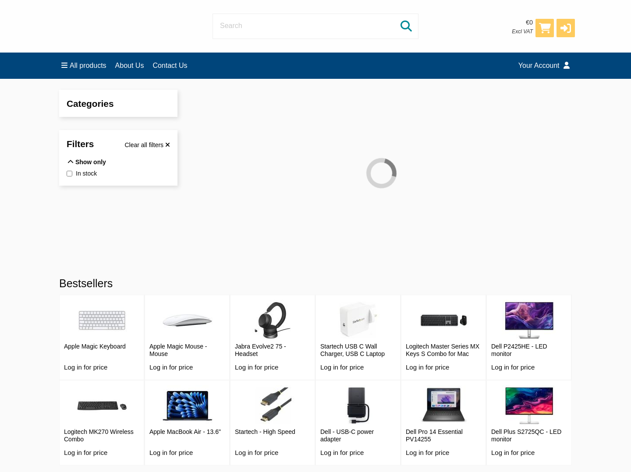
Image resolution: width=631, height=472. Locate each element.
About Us (129, 65)
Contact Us (169, 65)
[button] (566, 28)
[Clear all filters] (147, 145)
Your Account (544, 65)
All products (83, 65)
